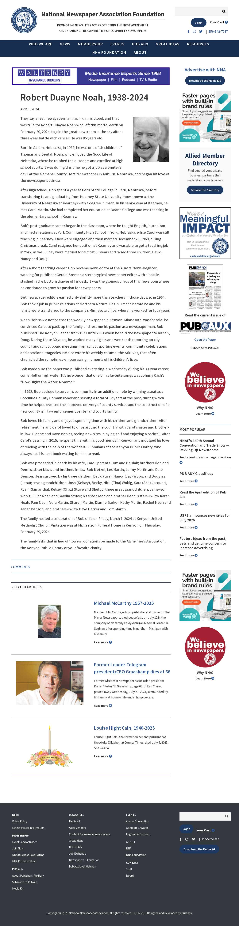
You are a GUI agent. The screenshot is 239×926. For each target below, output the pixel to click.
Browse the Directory (205, 190)
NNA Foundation (109, 52)
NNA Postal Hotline (24, 861)
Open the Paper (205, 340)
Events (117, 44)
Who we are (40, 44)
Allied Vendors (77, 828)
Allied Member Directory (205, 159)
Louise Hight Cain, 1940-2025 (124, 728)
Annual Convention (137, 821)
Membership (90, 44)
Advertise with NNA (205, 70)
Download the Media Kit (205, 80)
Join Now (18, 848)
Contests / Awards (137, 828)
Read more (103, 642)
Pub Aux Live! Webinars (83, 866)
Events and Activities (24, 842)
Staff (129, 869)
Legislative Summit (138, 834)
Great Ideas (167, 44)
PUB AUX (140, 44)
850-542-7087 (210, 839)
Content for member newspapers (89, 834)
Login (198, 23)
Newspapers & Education (84, 860)
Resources (198, 44)
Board (130, 875)
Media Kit (17, 888)
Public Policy (19, 821)
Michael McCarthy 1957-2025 (124, 603)
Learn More (205, 413)
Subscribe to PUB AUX (205, 348)
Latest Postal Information (28, 828)
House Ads (75, 847)
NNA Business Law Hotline (28, 855)
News (65, 44)
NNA (128, 848)
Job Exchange (77, 853)
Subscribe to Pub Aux (25, 882)
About (140, 52)
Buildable (187, 913)
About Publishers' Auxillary (28, 875)
